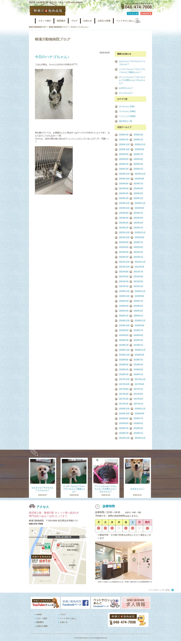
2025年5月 (138, 159)
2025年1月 (138, 169)
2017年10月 (124, 384)
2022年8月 (124, 242)
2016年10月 (124, 413)
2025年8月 (124, 154)
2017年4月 (124, 399)
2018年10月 (124, 355)
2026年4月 (124, 135)
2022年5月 (138, 247)
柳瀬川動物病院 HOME (31, 20)
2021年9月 (139, 267)
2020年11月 (140, 291)
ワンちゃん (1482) (127, 111)
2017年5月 (138, 394)
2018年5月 (138, 365)
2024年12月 (124, 174)
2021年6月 (124, 276)
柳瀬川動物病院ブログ (58, 27)
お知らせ (93, 21)
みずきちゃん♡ (126, 88)
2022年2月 (124, 257)
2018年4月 (124, 369)
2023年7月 (138, 213)
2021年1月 (138, 286)
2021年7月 (138, 272)
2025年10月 (124, 149)
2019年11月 (140, 320)
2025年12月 (124, 144)
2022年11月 (140, 232)
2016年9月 (139, 413)
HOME (39, 614)
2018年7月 (138, 360)
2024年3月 (138, 193)
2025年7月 (138, 154)
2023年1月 (138, 228)
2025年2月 (124, 169)
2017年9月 (139, 384)
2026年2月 (124, 139)
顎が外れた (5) (125, 121)
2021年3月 (138, 281)
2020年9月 (139, 296)
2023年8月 (124, 213)
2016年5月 (138, 423)
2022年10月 (124, 237)
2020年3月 (138, 311)
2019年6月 (124, 335)
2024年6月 (124, 188)
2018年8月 (124, 360)
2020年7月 (138, 301)
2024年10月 (124, 179)
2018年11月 (140, 350)
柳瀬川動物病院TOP (37, 27)
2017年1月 (138, 404)
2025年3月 (138, 164)
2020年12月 (124, 291)
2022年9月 (139, 237)
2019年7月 (138, 330)
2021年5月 (138, 276)
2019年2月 (124, 345)
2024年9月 (139, 179)
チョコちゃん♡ (126, 93)
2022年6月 (124, 247)
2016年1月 (138, 433)
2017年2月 (124, 404)
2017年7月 (138, 389)
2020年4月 (124, 311)
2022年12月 (124, 232)
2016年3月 (138, 428)
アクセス (131, 14)
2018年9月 (139, 355)
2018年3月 (138, 369)
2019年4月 (124, 340)
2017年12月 (124, 379)
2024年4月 (124, 193)
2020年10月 (124, 296)
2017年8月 (124, 389)
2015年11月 (140, 438)
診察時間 (145, 14)
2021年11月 (140, 262)
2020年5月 (138, 306)
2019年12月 (124, 320)
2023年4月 (124, 223)
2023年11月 (140, 203)
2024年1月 (138, 198)
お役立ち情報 (111, 21)
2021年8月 (124, 272)
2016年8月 (124, 418)
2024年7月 (138, 184)
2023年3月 (138, 223)
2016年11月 (140, 409)
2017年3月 (138, 399)
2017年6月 (124, 394)
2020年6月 (124, 306)
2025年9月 (139, 149)
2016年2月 (124, 433)
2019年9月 (139, 325)
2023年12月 (124, 203)
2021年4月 (124, 281)
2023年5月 (138, 218)
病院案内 (64, 21)
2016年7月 (138, 418)
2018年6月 (124, 365)
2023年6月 (124, 218)
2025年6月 (124, 159)
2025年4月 (124, 164)
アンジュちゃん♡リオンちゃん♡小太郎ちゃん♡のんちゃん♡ (132, 80)
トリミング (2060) (127, 116)
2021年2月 (124, 286)
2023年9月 (139, 208)
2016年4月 (124, 428)
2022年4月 (124, 252)
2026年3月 (138, 135)
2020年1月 (138, 316)
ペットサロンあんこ (135, 21)
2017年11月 (140, 379)
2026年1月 (138, 139)
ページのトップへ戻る (159, 590)
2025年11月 (140, 144)
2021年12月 (124, 262)
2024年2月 (124, 198)
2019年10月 (124, 325)
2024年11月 (140, 174)
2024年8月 (124, 184)
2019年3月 (138, 340)
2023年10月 (124, 208)
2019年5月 (138, 335)
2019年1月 (138, 345)
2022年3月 (138, 252)
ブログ (79, 21)
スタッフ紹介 (46, 21)
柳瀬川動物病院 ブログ (54, 454)
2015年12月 (124, 438)
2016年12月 (124, 409)
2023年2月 (124, 228)
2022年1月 (138, 257)
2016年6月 (124, 423)
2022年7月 (138, 242)
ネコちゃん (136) (126, 106)
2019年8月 (124, 330)
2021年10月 (124, 267)
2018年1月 (138, 374)
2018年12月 (124, 350)
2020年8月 (124, 301)
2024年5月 (138, 188)
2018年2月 (124, 374)
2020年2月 (124, 316)
